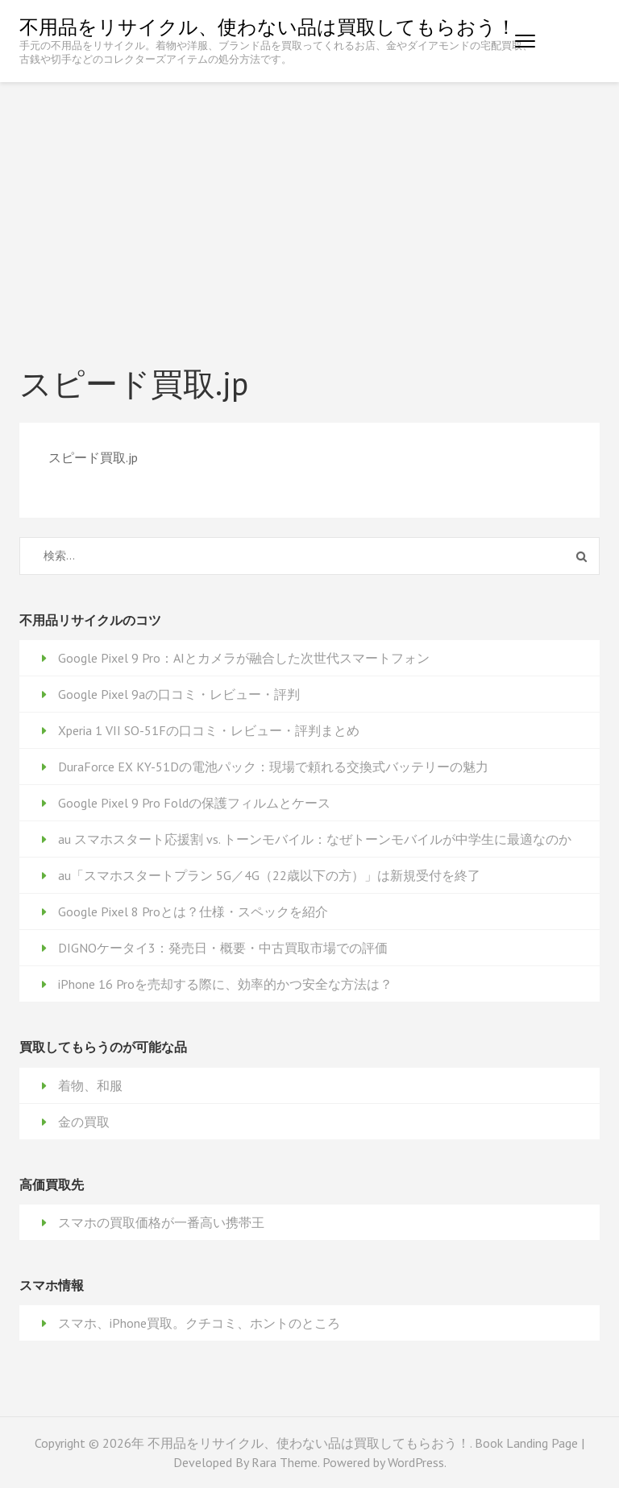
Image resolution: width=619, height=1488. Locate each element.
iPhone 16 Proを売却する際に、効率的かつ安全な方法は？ (225, 984)
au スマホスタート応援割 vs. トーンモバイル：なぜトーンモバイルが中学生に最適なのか (314, 839)
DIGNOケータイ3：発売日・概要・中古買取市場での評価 (223, 948)
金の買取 (84, 1122)
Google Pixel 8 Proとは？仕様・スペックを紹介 (193, 911)
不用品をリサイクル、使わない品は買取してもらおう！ (267, 26)
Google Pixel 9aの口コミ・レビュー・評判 (179, 694)
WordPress (416, 1462)
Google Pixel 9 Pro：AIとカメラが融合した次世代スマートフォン (244, 658)
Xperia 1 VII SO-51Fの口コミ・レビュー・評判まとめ (208, 730)
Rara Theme (284, 1462)
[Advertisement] (309, 203)
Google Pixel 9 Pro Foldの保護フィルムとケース (194, 803)
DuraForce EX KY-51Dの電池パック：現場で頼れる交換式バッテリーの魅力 (273, 766)
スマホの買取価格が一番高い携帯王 (161, 1222)
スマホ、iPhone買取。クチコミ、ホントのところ (199, 1323)
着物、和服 (90, 1085)
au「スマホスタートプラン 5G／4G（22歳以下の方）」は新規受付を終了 (269, 875)
